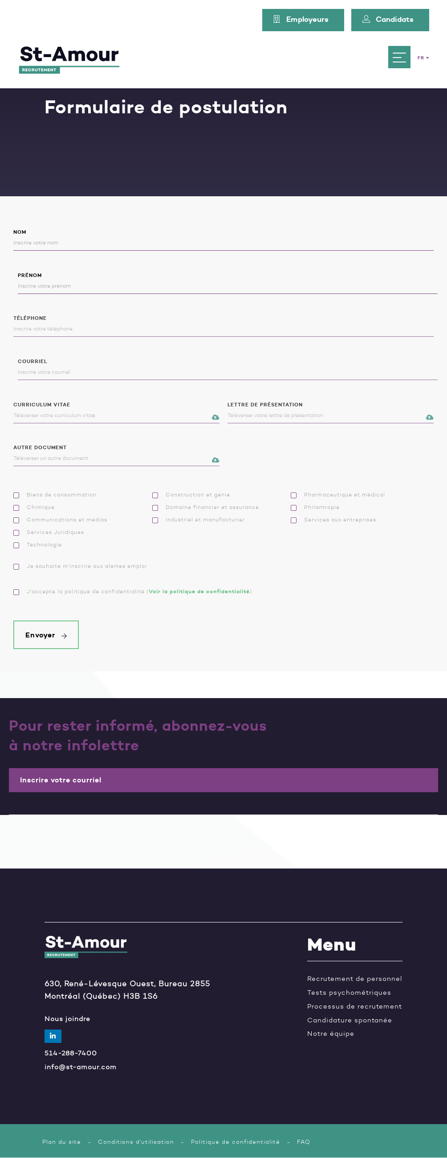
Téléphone (223, 326)
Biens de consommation (55, 494)
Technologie (37, 544)
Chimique (34, 507)
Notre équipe (330, 1033)
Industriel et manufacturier (198, 519)
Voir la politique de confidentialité (199, 591)
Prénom (228, 283)
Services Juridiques (48, 532)
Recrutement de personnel (354, 979)
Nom (223, 240)
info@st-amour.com (81, 1067)
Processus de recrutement (354, 1006)
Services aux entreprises (333, 519)
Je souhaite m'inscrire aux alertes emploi (80, 566)
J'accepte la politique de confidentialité (79, 591)
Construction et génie (191, 494)
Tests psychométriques (349, 992)
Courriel (228, 369)
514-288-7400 (71, 1053)
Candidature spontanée (349, 1020)
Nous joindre (67, 1019)
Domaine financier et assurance (205, 507)
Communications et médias (60, 519)
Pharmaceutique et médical (338, 494)
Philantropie (315, 507)
